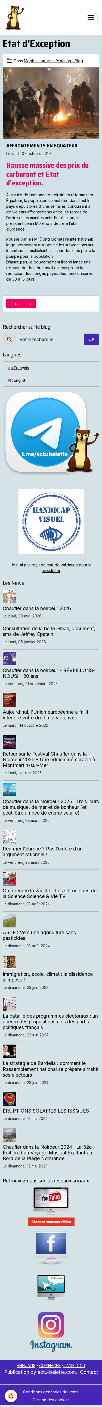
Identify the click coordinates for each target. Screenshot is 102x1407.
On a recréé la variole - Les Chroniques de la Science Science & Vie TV (50, 893)
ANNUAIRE (26, 1365)
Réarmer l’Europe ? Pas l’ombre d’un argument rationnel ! (43, 851)
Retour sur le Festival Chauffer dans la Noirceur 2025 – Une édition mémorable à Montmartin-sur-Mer (49, 759)
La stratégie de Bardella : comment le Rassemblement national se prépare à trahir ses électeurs (50, 1068)
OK (91, 339)
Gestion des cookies (51, 1399)
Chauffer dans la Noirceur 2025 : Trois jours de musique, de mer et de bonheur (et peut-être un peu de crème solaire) (51, 807)
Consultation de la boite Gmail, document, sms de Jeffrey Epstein (49, 631)
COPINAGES (50, 1365)
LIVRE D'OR (74, 1365)
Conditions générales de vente (51, 1392)
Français (18, 367)
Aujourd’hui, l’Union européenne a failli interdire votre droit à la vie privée (45, 714)
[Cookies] (11, 1396)
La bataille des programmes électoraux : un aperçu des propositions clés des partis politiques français (50, 1021)
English (17, 380)
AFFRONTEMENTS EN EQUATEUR (42, 145)
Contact (89, 1372)
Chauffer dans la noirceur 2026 (37, 608)
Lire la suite (21, 303)
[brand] (15, 17)
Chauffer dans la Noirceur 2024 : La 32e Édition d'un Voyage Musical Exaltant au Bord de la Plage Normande (47, 1152)
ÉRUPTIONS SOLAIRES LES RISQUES (46, 1111)
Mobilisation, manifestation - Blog (53, 60)
